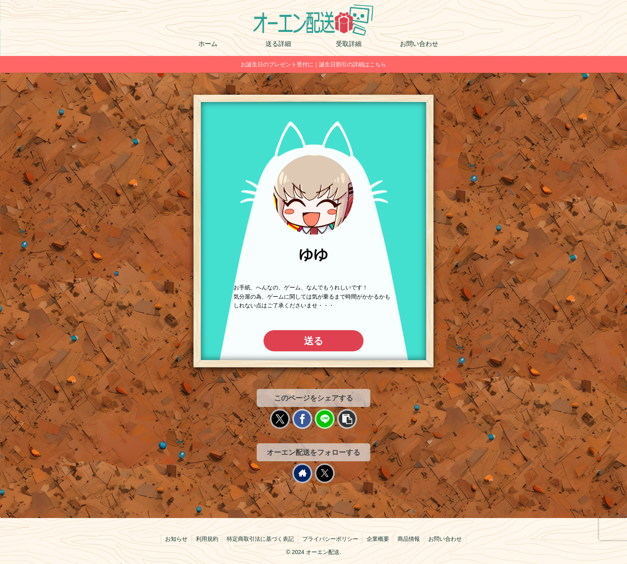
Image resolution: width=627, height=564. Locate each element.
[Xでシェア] (280, 419)
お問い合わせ (445, 539)
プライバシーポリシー (330, 539)
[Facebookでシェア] (302, 419)
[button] (347, 419)
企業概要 (378, 539)
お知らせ (176, 539)
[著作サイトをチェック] (302, 473)
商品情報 (408, 539)
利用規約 (207, 539)
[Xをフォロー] (325, 473)
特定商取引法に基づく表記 (260, 539)
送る (313, 340)
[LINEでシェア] (325, 419)
